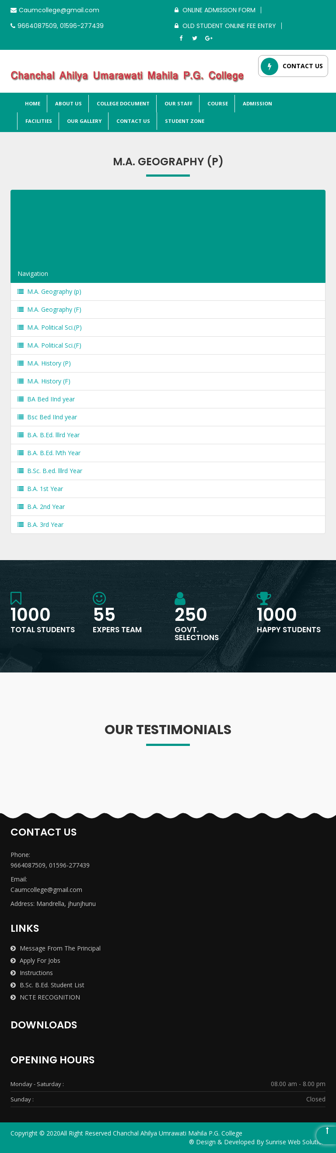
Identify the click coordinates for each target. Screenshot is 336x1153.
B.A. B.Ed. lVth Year (49, 453)
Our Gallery (84, 121)
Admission (257, 103)
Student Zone (184, 121)
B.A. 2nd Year (41, 506)
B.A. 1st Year (40, 488)
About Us (68, 103)
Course (217, 103)
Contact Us (132, 121)
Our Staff (177, 103)
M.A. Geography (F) (49, 309)
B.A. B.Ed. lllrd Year (49, 435)
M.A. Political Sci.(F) (49, 345)
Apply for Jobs (35, 960)
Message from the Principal (55, 948)
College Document (122, 103)
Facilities (38, 121)
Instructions (31, 972)
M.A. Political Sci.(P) (50, 327)
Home (32, 103)
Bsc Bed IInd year (47, 417)
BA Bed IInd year (46, 399)
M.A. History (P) (44, 363)
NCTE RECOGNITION (45, 997)
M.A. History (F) (44, 381)
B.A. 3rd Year (40, 524)
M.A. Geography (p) (49, 291)
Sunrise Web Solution (296, 1142)
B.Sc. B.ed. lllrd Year (50, 471)
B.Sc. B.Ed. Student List (47, 985)
